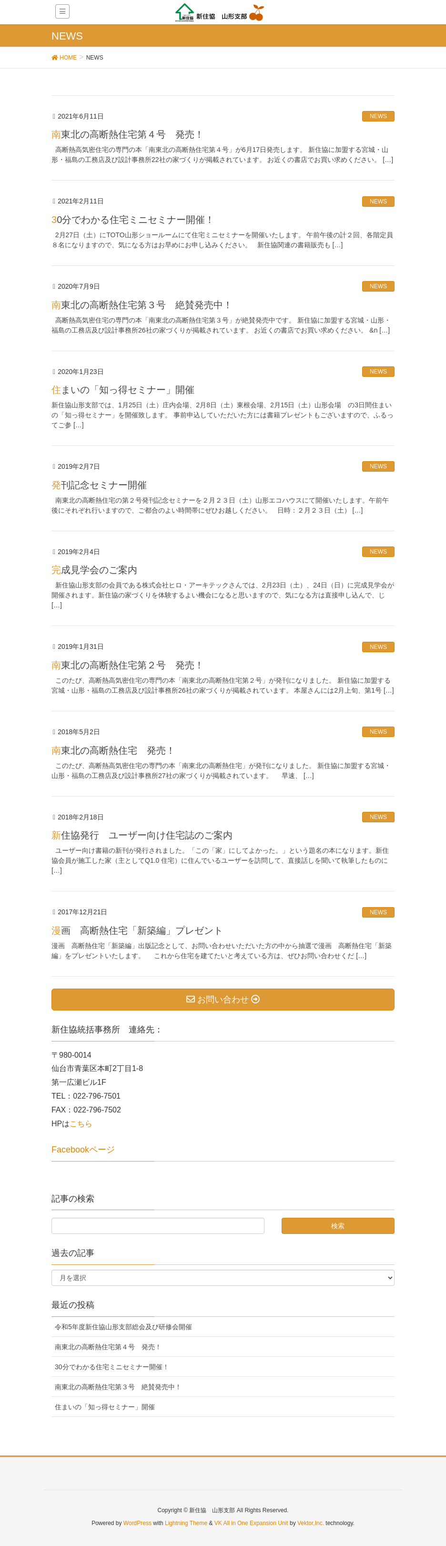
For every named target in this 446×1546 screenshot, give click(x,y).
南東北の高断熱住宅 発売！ (113, 750)
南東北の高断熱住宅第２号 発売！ (127, 665)
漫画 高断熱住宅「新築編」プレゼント (137, 930)
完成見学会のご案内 (94, 570)
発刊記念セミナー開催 (99, 485)
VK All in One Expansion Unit (251, 1523)
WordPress (137, 1523)
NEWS (378, 116)
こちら (81, 1124)
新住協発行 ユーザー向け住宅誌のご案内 (142, 835)
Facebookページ (83, 1149)
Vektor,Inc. (310, 1523)
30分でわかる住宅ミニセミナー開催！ (132, 219)
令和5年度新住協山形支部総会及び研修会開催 (123, 1327)
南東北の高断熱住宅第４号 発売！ (127, 134)
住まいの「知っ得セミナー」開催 (122, 389)
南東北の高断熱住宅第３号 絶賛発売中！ (142, 305)
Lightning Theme (186, 1523)
